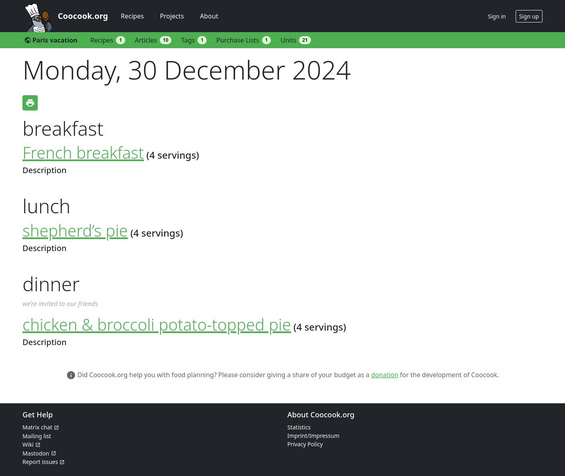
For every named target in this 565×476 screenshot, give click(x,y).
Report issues (40, 462)
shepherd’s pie (75, 230)
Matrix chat (37, 427)
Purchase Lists (243, 40)
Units (295, 40)
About (209, 16)
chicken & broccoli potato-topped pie (156, 324)
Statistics (299, 427)
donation (384, 374)
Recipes (132, 16)
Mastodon (35, 453)
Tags (194, 40)
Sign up (529, 16)
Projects (172, 16)
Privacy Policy (305, 444)
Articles (153, 40)
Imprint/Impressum (313, 435)
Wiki (28, 444)
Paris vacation (50, 40)
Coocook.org (83, 15)
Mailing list (36, 436)
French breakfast (83, 152)
